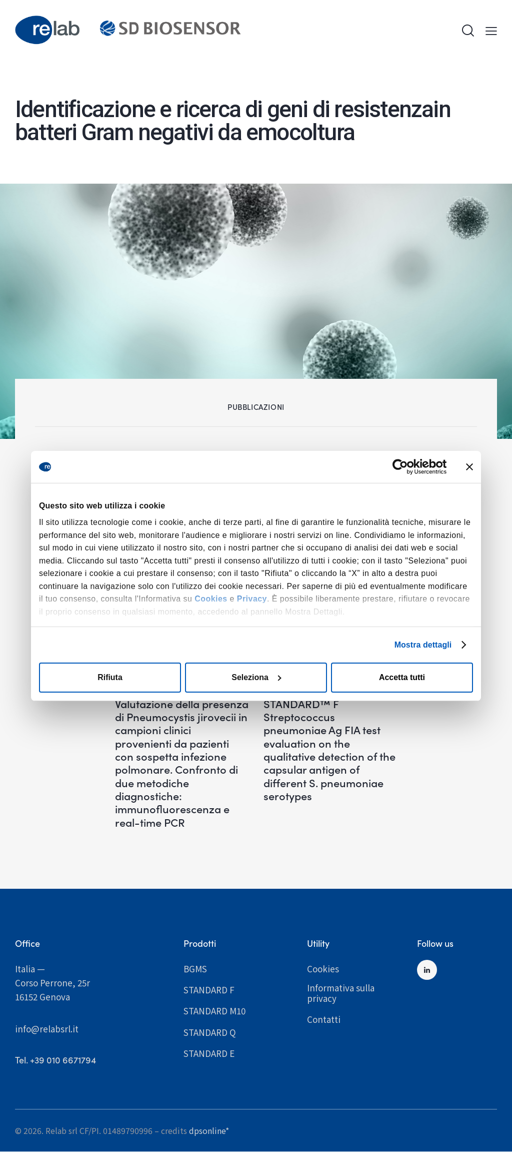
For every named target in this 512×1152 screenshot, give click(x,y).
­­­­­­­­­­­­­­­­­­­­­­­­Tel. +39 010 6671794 (55, 1060)
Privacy (252, 599)
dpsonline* (209, 1130)
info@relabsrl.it (46, 1028)
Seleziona (256, 677)
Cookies (210, 599)
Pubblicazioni (256, 406)
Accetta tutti (402, 677)
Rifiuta (110, 677)
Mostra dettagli (423, 644)
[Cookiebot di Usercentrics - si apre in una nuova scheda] (402, 467)
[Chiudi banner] (469, 466)
